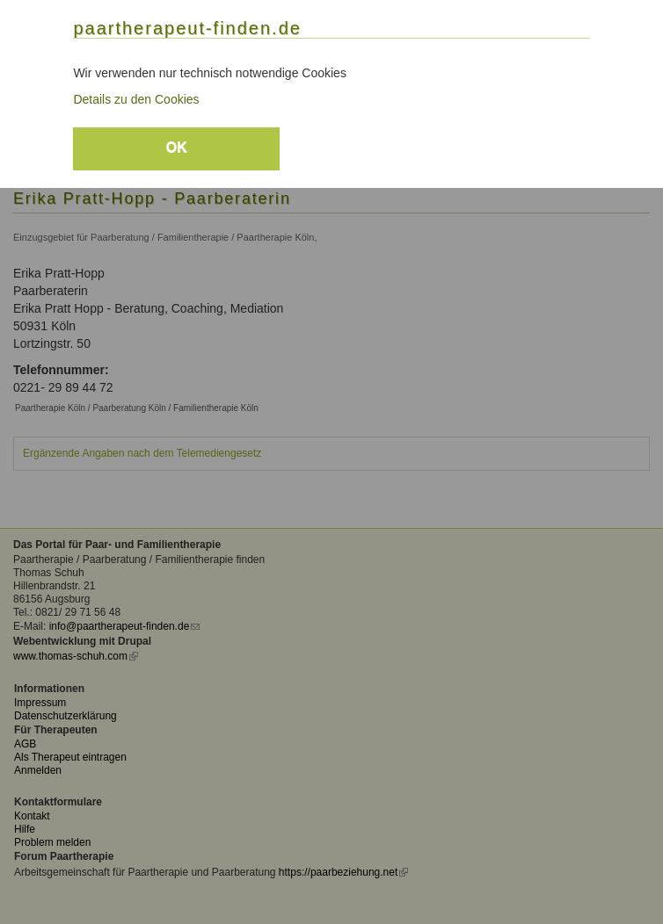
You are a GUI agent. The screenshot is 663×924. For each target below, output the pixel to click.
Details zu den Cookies (136, 99)
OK (176, 147)
